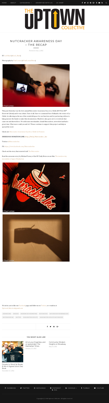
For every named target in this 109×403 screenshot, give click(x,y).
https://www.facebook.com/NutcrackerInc (20, 146)
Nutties (18, 317)
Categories (25, 3)
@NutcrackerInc (14, 142)
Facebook (22, 306)
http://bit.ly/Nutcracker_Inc (36, 137)
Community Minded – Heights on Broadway (57, 343)
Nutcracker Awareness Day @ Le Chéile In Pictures (26, 132)
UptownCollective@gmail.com (12, 308)
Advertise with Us (44, 3)
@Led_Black (16, 56)
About (13, 3)
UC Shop (60, 3)
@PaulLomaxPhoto (28, 61)
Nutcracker (43, 313)
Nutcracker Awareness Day (59, 313)
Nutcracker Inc (8, 317)
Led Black (7, 56)
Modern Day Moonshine (29, 313)
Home (4, 3)
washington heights (30, 317)
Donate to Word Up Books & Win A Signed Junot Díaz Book (12, 366)
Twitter (43, 306)
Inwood (16, 313)
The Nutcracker (33, 151)
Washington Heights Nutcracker (51, 317)
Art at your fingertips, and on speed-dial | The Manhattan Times (35, 344)
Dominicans (7, 313)
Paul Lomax (17, 61)
